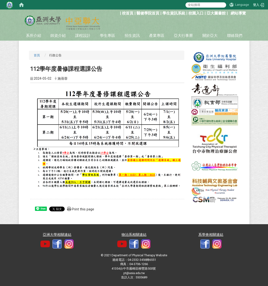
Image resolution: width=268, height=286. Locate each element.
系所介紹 (33, 35)
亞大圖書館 (216, 13)
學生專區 (107, 35)
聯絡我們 (234, 35)
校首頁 (127, 13)
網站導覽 (238, 13)
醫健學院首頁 (147, 13)
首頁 (37, 55)
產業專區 (156, 35)
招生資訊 (132, 35)
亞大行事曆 (183, 35)
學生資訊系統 (173, 13)
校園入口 (196, 13)
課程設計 (82, 35)
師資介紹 (58, 35)
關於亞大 (210, 35)
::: (117, 13)
